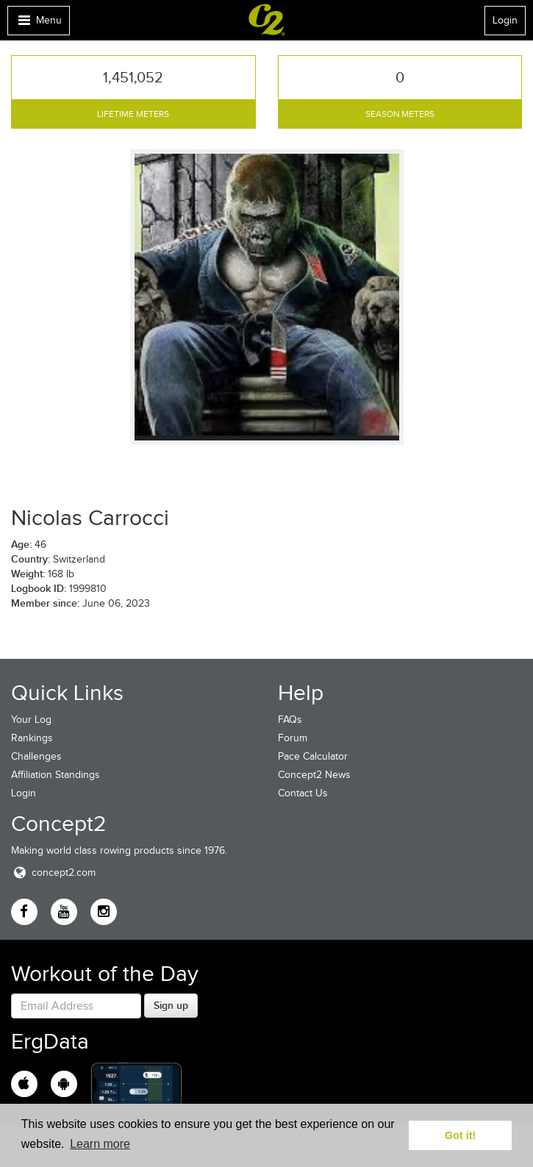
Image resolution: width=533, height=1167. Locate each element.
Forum (292, 737)
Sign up (171, 1005)
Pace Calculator (313, 756)
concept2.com (53, 872)
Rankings (32, 737)
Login (505, 20)
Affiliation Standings (55, 774)
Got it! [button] (460, 1135)
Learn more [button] (100, 1144)
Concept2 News (314, 774)
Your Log (31, 719)
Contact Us (303, 793)
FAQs (290, 719)
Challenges (36, 756)
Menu (38, 24)
